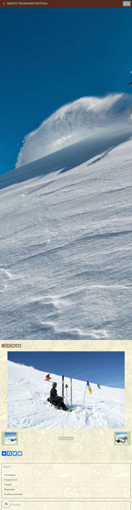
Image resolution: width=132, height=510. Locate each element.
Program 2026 (11, 479)
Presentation (10, 475)
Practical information (13, 494)
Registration (10, 489)
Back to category (66, 438)
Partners (8, 484)
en (126, 3)
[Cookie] (6, 504)
